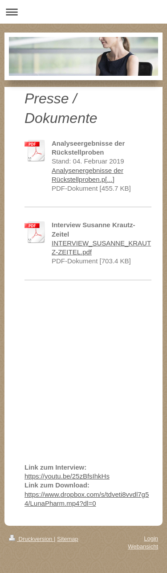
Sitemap (67, 539)
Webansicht (143, 546)
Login (151, 538)
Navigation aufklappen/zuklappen (83, 11)
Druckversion (31, 539)
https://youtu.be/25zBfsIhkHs (67, 476)
